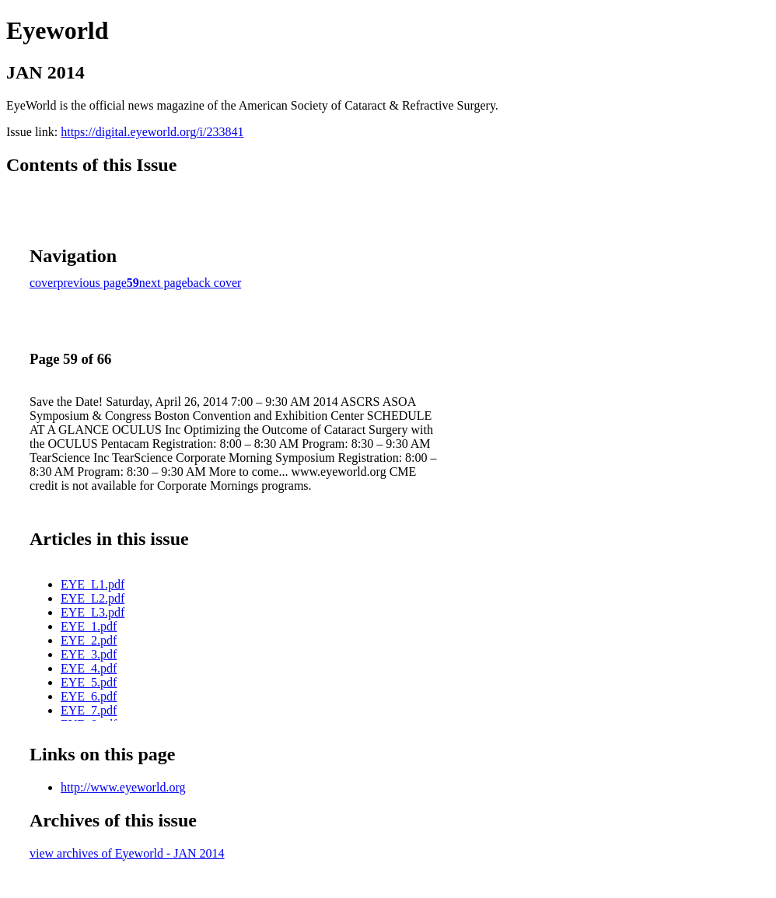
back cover (214, 282)
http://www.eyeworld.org (123, 787)
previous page (92, 282)
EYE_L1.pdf (92, 584)
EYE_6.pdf (89, 696)
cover (44, 282)
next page (163, 282)
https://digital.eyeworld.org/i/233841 (152, 131)
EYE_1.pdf (89, 626)
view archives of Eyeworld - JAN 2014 (127, 853)
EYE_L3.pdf (92, 612)
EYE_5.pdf (89, 682)
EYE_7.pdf (89, 710)
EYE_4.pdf (89, 668)
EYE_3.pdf (89, 654)
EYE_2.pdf (89, 640)
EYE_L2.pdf (92, 598)
